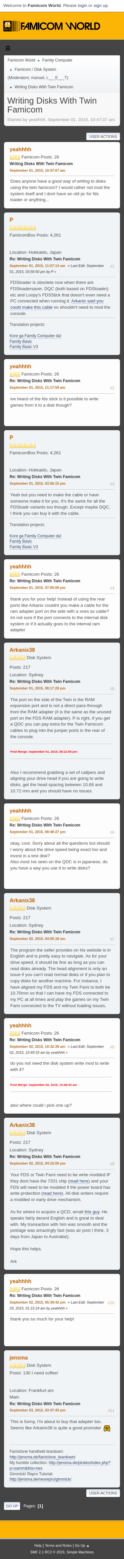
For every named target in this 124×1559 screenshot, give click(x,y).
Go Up (12, 1506)
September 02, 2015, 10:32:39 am (37, 1046)
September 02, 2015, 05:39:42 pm (37, 1302)
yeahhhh (20, 149)
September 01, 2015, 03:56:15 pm (37, 483)
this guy (91, 1211)
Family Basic (21, 341)
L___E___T (56, 77)
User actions (103, 137)
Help (38, 1545)
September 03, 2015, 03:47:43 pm (37, 1410)
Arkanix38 (22, 650)
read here (78, 1181)
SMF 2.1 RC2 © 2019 (47, 1552)
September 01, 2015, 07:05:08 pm (37, 588)
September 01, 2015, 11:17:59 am (37, 387)
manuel (37, 77)
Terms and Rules (58, 1545)
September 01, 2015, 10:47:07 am (37, 170)
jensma (19, 1357)
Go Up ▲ (82, 1545)
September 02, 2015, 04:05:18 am (37, 939)
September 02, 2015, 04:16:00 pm (37, 1163)
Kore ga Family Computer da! (36, 336)
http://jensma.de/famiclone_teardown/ (42, 1457)
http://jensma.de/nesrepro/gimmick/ (40, 1479)
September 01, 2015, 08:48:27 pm (37, 832)
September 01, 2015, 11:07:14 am (37, 266)
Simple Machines (80, 1552)
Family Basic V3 (24, 346)
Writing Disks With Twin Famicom (41, 163)
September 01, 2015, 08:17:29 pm (37, 688)
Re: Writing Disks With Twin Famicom (45, 259)
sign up (101, 5)
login (82, 5)
